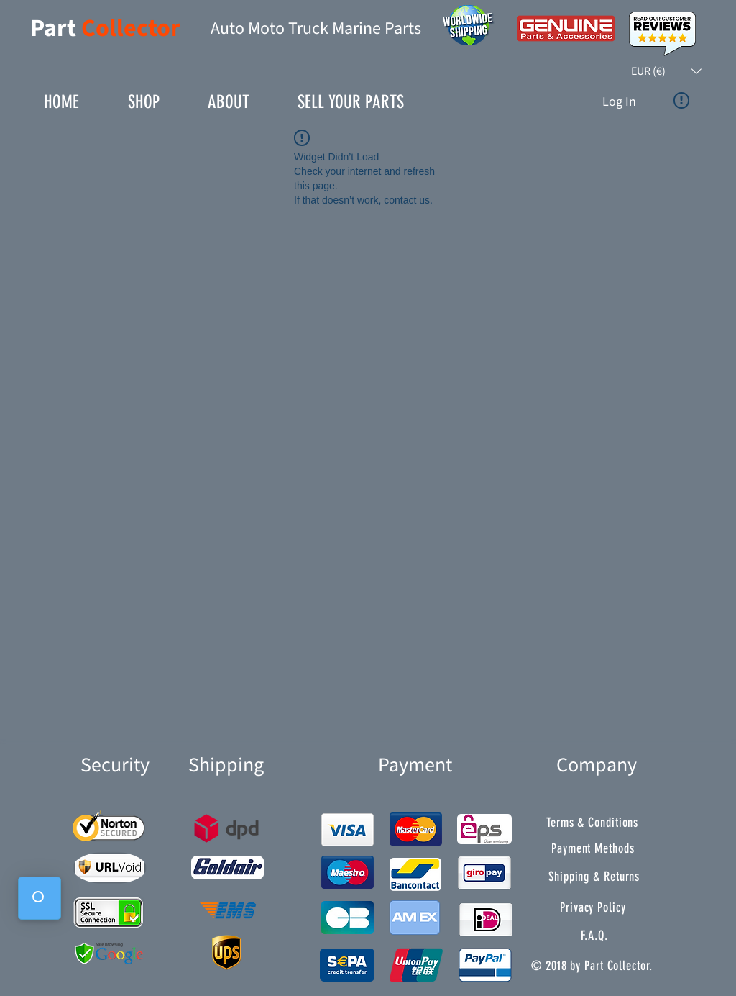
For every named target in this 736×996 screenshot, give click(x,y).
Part (55, 28)
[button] (666, 71)
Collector (130, 28)
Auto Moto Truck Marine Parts (316, 28)
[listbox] (666, 71)
